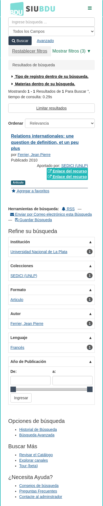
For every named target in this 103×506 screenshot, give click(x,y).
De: (13, 371)
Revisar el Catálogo (36, 455)
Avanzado (45, 41)
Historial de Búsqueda (38, 429)
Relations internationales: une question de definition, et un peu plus (45, 142)
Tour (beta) (28, 466)
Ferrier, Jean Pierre (34, 154)
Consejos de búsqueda (39, 485)
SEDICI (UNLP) (74, 165)
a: (54, 371)
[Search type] (51, 31)
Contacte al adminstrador (40, 496)
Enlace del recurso (67, 171)
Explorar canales (33, 460)
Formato (18, 290)
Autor (15, 313)
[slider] (13, 389)
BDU (15, 9)
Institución (20, 242)
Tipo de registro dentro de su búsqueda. (49, 76)
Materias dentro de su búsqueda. (42, 84)
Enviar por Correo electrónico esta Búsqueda (51, 214)
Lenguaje (18, 337)
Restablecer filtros (29, 51)
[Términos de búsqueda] (51, 22)
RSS (68, 209)
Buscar (20, 41)
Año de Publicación (28, 361)
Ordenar (15, 123)
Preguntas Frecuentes (38, 491)
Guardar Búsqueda (33, 220)
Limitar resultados (51, 108)
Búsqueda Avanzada (36, 435)
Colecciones (21, 266)
